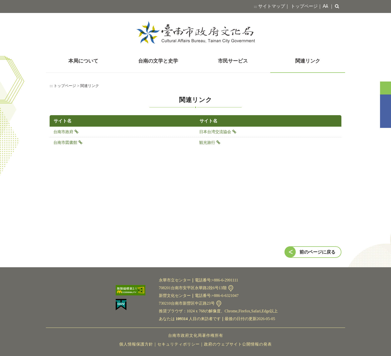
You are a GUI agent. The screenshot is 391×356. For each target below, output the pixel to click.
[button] (324, 6)
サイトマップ (271, 6)
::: (255, 6)
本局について (83, 61)
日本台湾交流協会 (215, 132)
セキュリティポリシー (178, 344)
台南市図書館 (65, 142)
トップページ (304, 6)
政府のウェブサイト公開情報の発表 (238, 344)
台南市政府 (63, 132)
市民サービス (233, 61)
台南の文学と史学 (158, 61)
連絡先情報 (230, 288)
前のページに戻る (317, 252)
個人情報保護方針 (136, 344)
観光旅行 (207, 142)
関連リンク (307, 61)
